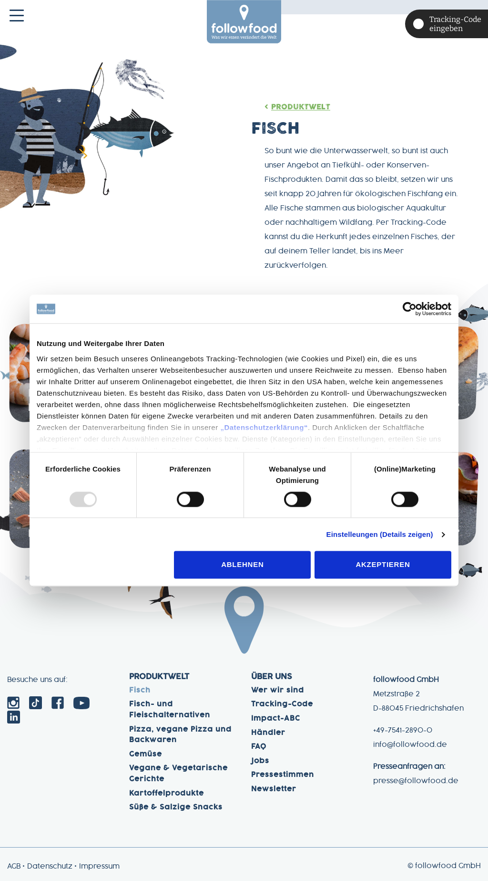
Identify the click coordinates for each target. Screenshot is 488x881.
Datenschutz (49, 866)
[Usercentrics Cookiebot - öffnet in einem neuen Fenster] (409, 309)
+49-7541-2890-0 (402, 730)
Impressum (99, 866)
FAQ (258, 747)
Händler (268, 733)
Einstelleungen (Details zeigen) (379, 534)
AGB (13, 866)
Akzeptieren (383, 565)
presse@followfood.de (415, 781)
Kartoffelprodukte (166, 793)
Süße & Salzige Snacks (176, 807)
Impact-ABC (275, 718)
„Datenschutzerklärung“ (264, 427)
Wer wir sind (277, 690)
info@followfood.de (410, 745)
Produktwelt (302, 107)
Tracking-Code (282, 704)
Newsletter (273, 789)
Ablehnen (242, 565)
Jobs (260, 761)
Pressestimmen (282, 775)
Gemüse (145, 754)
